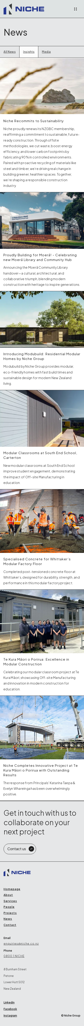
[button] (75, 9)
